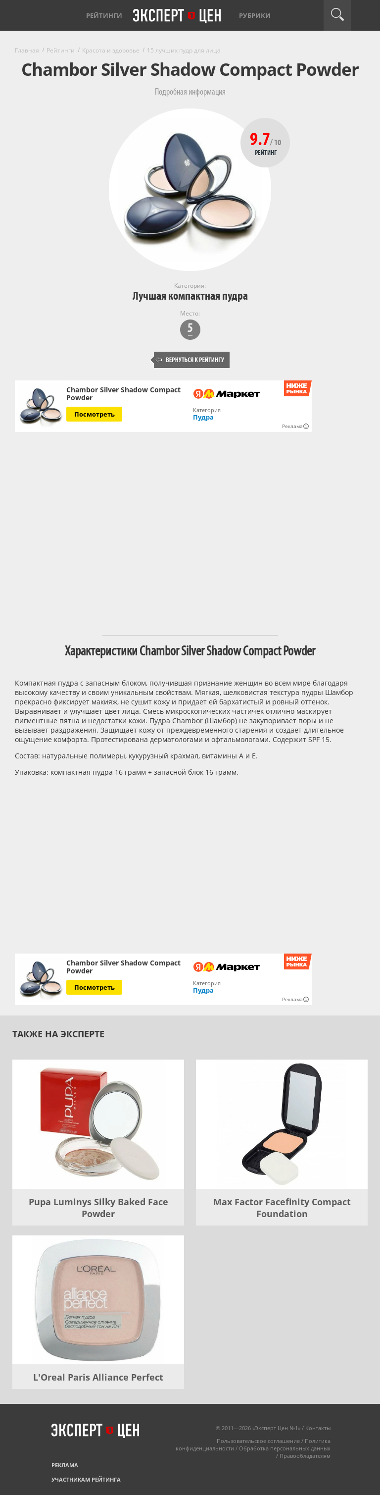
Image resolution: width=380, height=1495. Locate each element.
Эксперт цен (177, 16)
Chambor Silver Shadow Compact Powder (123, 394)
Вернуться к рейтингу (190, 360)
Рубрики (255, 15)
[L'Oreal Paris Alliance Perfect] (98, 1299)
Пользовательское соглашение (258, 1440)
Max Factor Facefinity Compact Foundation (282, 1208)
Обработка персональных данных (285, 1448)
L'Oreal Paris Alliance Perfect (98, 1377)
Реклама (64, 1465)
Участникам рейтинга (86, 1479)
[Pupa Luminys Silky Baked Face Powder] (98, 1124)
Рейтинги (104, 15)
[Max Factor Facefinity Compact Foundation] (282, 1124)
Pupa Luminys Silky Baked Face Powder (98, 1208)
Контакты (318, 1428)
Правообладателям (305, 1455)
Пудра (203, 417)
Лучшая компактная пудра (190, 296)
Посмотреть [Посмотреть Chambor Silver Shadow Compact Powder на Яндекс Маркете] (94, 414)
